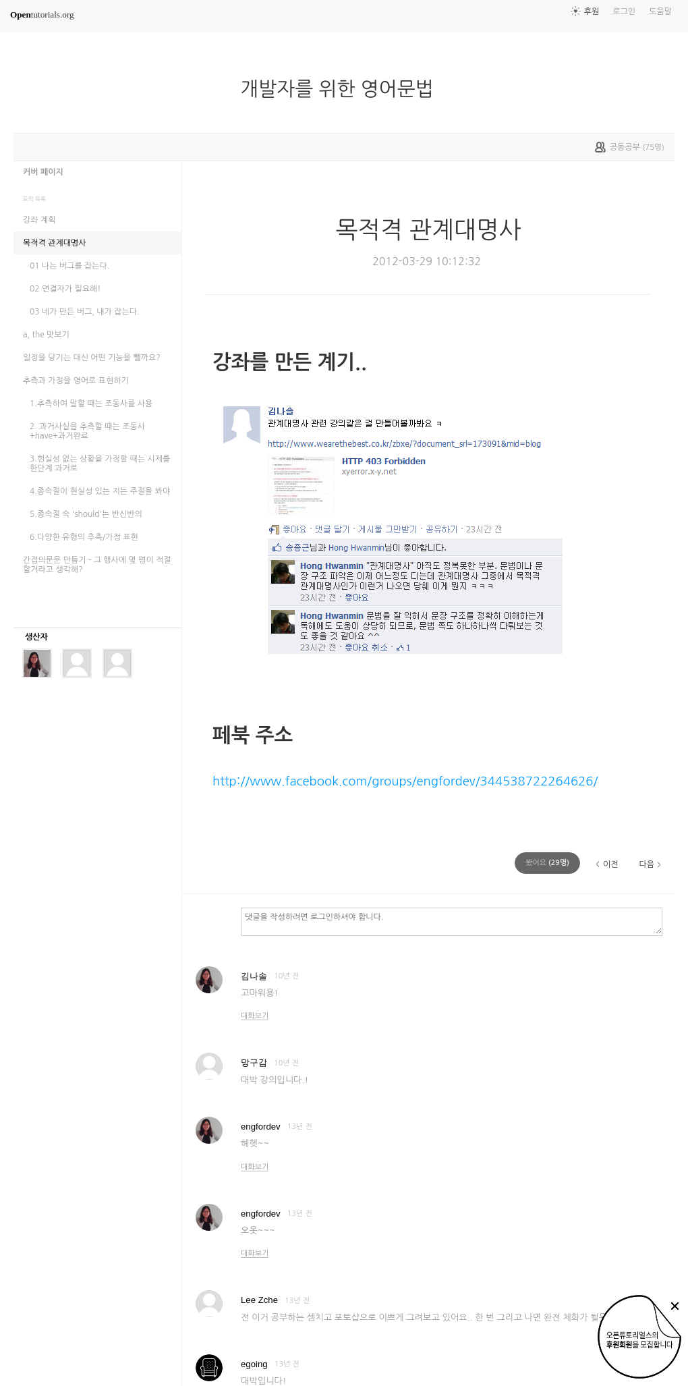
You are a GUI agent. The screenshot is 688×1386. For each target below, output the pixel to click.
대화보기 (254, 1016)
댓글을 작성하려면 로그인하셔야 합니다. (451, 921)
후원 (592, 11)
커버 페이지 (43, 172)
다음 (646, 864)
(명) (547, 862)
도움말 (660, 11)
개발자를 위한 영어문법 (342, 89)
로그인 (623, 11)
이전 (611, 864)
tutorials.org (42, 14)
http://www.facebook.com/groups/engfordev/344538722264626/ (405, 781)
